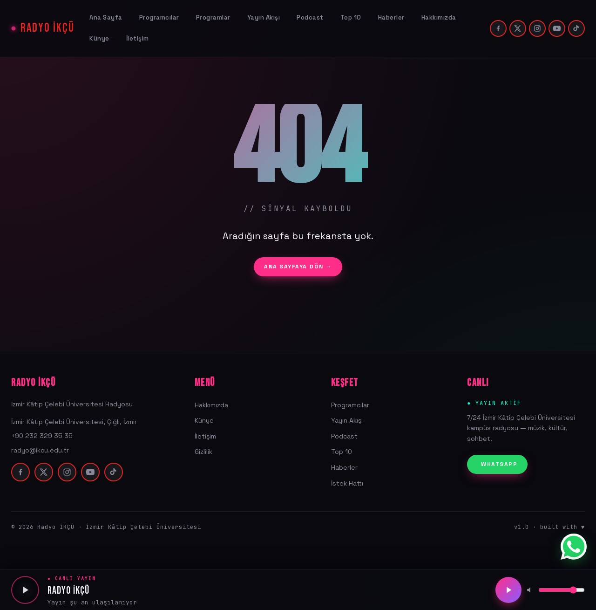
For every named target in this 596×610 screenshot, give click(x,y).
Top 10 (350, 17)
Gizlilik (203, 451)
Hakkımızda (438, 17)
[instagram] (537, 28)
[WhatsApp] (574, 547)
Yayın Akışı (263, 17)
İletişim (137, 38)
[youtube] (557, 28)
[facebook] (498, 28)
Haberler (391, 17)
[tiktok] (576, 28)
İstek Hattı (347, 483)
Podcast (310, 17)
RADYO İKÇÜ (47, 28)
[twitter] (517, 28)
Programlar (213, 17)
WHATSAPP (499, 464)
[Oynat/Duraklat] (508, 590)
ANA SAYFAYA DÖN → (298, 266)
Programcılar (159, 17)
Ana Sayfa (105, 17)
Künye (99, 38)
